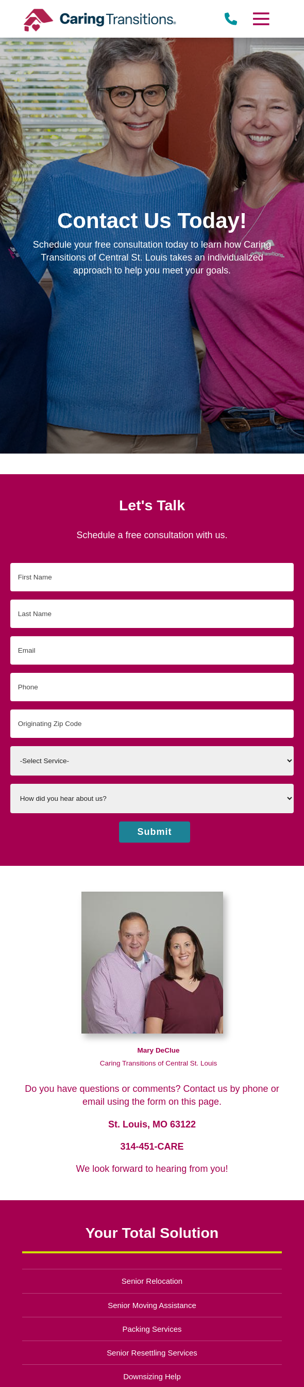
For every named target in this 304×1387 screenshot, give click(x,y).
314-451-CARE (151, 1146)
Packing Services (152, 1329)
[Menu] (261, 19)
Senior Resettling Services (152, 1352)
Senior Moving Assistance (152, 1305)
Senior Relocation (152, 1281)
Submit (155, 832)
